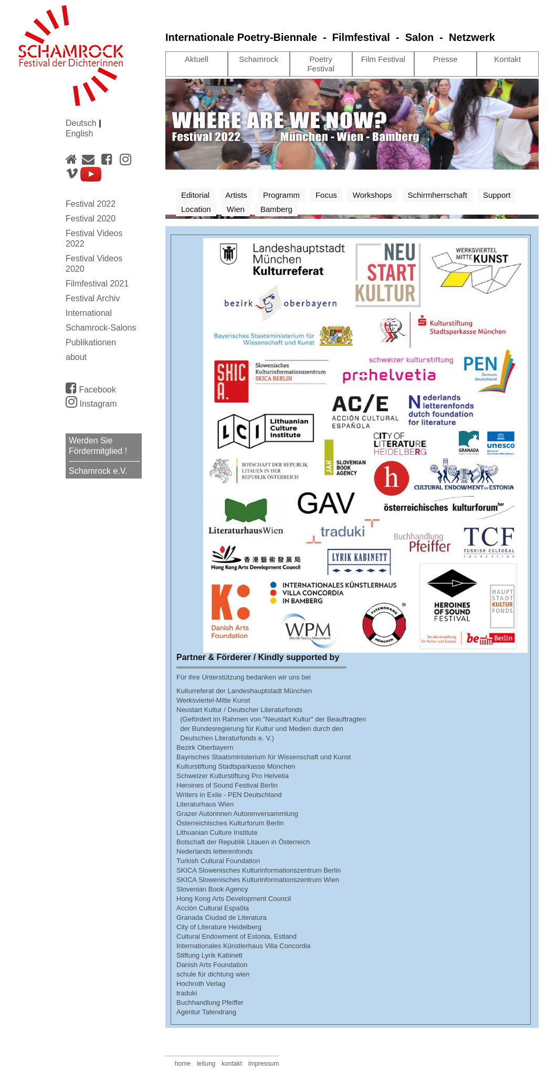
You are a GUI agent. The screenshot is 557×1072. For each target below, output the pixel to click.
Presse (445, 59)
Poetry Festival (320, 64)
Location (196, 209)
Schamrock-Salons (101, 327)
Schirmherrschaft (437, 194)
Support (497, 194)
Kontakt (507, 59)
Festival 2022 (90, 203)
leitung (206, 1063)
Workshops (372, 194)
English (79, 133)
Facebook (91, 387)
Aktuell (196, 59)
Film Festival (383, 59)
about (76, 357)
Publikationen (91, 342)
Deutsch (82, 123)
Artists (236, 194)
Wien (236, 209)
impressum (263, 1063)
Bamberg (276, 209)
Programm (281, 194)
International (89, 313)
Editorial (195, 194)
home (183, 1063)
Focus (326, 194)
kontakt (232, 1063)
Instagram (91, 403)
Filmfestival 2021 (97, 283)
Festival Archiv (93, 298)
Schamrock (258, 59)
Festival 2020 (90, 218)
